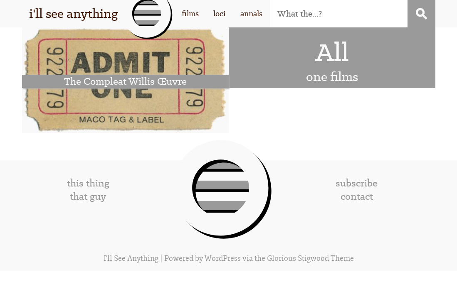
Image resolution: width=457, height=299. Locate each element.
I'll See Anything (132, 258)
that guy (88, 196)
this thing (88, 183)
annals (251, 13)
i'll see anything (73, 13)
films (190, 13)
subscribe (357, 183)
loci (219, 13)
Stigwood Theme (326, 258)
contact (357, 196)
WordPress (223, 258)
